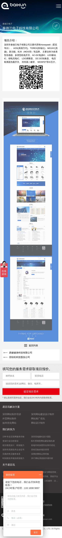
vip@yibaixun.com (44, 519)
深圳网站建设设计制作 (42, 414)
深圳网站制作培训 (11, 414)
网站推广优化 (38, 418)
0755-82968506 (44, 505)
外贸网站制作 (9, 418)
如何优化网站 (9, 423)
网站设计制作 (38, 423)
